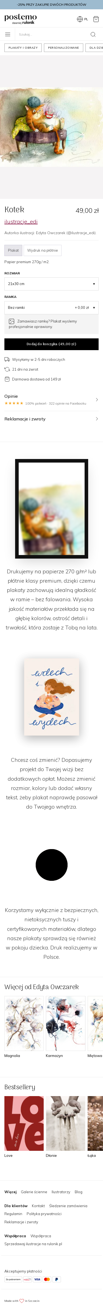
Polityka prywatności (44, 1214)
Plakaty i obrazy (23, 48)
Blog (78, 1192)
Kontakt (38, 1206)
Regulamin (13, 1214)
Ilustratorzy (61, 1192)
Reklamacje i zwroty (21, 1222)
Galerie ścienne (34, 1192)
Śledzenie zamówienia (68, 1206)
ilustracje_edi (21, 221)
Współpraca (40, 1236)
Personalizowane (63, 48)
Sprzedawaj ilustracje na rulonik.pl (33, 1244)
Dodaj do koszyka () (51, 344)
